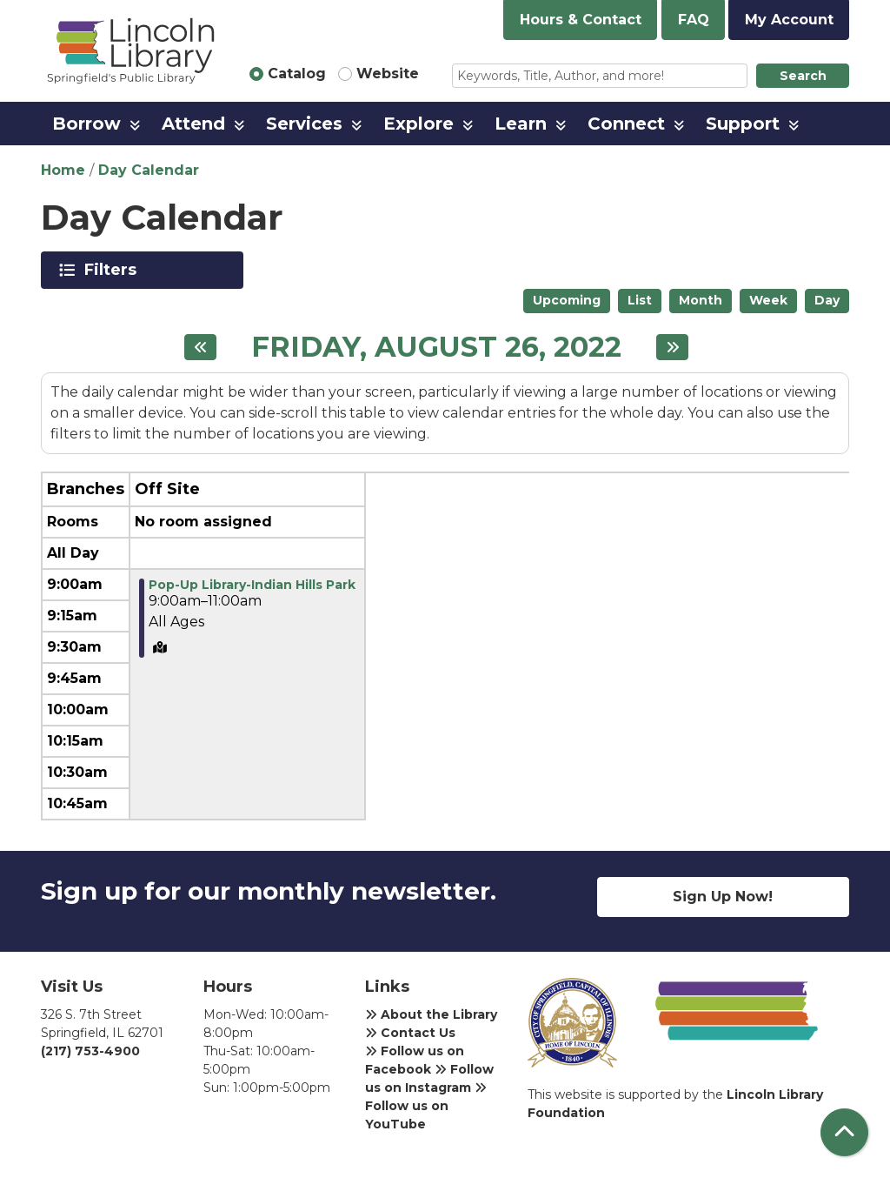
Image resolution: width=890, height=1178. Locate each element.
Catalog (297, 73)
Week (768, 300)
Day (827, 300)
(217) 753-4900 (90, 1051)
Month (700, 300)
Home (63, 170)
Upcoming (567, 300)
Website (387, 73)
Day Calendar (148, 170)
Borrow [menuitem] (86, 123)
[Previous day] (200, 347)
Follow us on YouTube (426, 1106)
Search (803, 76)
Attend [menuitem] (193, 123)
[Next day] (672, 347)
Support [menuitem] (743, 123)
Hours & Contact (580, 19)
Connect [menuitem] (626, 123)
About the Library (431, 1014)
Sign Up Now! (723, 896)
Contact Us (410, 1033)
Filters (113, 269)
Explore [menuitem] (418, 123)
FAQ (693, 19)
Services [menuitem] (304, 123)
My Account (789, 19)
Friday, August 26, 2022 (436, 347)
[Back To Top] (844, 1132)
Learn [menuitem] (521, 123)
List (640, 300)
